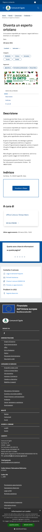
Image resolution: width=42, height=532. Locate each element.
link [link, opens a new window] (38, 521)
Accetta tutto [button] (14, 525)
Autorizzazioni (8, 405)
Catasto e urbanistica (10, 379)
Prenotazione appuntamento (13, 485)
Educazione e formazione (11, 391)
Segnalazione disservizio (11, 488)
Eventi (6, 431)
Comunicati (18, 15)
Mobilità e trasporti (10, 382)
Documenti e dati (9, 359)
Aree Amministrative (10, 344)
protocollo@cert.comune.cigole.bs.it (15, 456)
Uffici (5, 347)
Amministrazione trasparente (13, 502)
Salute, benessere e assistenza (13, 402)
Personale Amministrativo (12, 356)
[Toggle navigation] (4, 8)
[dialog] (21, 520)
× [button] (40, 510)
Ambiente (27, 15)
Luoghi (6, 428)
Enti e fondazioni (9, 350)
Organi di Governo (9, 342)
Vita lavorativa (8, 373)
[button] (21, 529)
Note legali (7, 508)
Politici (6, 353)
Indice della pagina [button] (11, 91)
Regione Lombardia (8, 2)
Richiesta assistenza (10, 494)
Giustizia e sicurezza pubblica (13, 394)
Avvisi (6, 420)
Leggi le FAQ (8, 491)
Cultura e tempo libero (11, 370)
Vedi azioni (17, 48)
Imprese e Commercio (10, 376)
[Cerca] (38, 8)
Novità (10, 15)
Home (4, 15)
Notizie (6, 414)
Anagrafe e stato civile (11, 368)
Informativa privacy (10, 505)
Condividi (7, 48)
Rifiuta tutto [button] (28, 525)
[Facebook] (4, 333)
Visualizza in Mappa (21, 188)
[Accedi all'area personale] (35, 2)
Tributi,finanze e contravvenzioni (14, 397)
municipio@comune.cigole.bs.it (10, 462)
